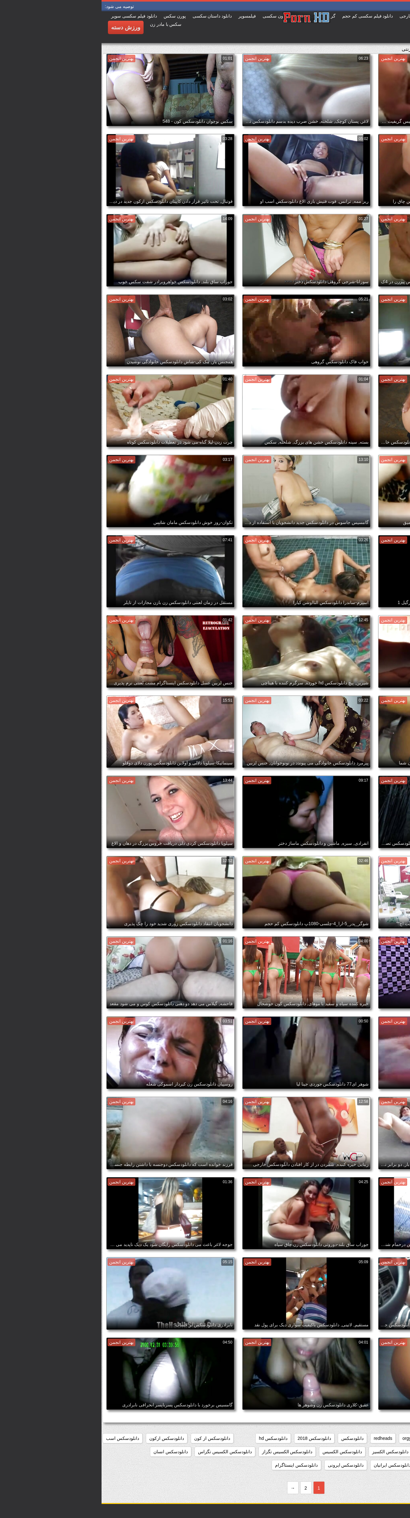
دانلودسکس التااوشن (337, 1451)
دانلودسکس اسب (21, 1438)
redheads (281, 1438)
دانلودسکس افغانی (384, 1451)
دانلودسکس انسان (69, 1451)
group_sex (345, 1438)
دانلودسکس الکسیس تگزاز (185, 1451)
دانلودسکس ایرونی (244, 1465)
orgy (305, 1438)
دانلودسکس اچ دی (336, 1465)
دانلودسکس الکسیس (240, 1451)
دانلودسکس (251, 1438)
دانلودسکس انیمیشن (383, 1465)
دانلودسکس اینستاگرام (194, 1465)
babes (396, 1438)
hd (322, 1438)
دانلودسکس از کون (111, 1438)
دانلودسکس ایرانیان (290, 1465)
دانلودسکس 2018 (213, 1438)
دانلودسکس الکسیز (289, 1451)
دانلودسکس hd (171, 1438)
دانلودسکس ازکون (65, 1438)
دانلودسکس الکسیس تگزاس (123, 1451)
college (373, 1438)
